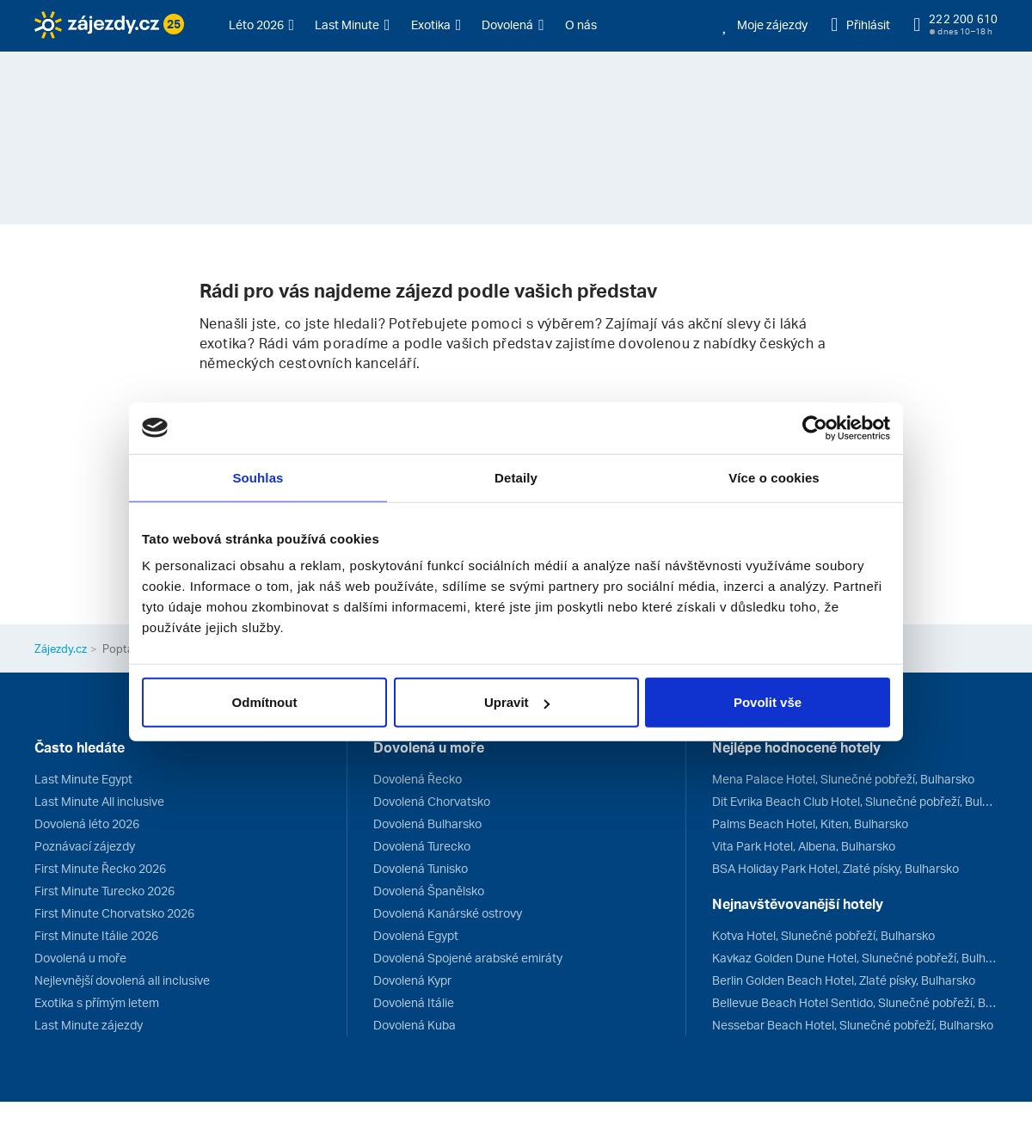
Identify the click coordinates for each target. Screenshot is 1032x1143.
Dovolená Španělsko (428, 890)
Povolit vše (768, 702)
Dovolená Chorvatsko (431, 801)
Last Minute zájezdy (88, 1024)
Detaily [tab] (516, 477)
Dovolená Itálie (413, 1002)
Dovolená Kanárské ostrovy (447, 913)
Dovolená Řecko (417, 778)
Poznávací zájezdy (84, 846)
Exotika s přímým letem (96, 1002)
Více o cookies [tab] (774, 477)
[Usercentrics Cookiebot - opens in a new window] (815, 427)
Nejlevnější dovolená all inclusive (122, 980)
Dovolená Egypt (415, 935)
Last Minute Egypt (83, 778)
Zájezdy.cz (60, 648)
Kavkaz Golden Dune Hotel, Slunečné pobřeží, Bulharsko (855, 957)
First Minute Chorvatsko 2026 (114, 913)
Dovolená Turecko (421, 846)
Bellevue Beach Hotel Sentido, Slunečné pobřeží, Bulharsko (855, 1002)
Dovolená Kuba (414, 1024)
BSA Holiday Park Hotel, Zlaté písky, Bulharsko (835, 868)
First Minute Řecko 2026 (100, 868)
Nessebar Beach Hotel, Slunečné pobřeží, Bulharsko (852, 1024)
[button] (261, 25)
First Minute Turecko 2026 (104, 890)
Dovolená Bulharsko (427, 823)
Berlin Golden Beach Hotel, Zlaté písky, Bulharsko (843, 980)
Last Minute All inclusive (99, 801)
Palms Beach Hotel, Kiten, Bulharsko (810, 823)
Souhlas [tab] (257, 477)
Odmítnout (265, 702)
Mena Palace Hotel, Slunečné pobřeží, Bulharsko (843, 778)
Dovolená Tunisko (420, 868)
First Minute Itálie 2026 (96, 935)
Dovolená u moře (80, 957)
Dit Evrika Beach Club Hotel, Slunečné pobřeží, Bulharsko (855, 801)
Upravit (517, 702)
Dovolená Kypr (412, 980)
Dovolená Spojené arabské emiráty (467, 957)
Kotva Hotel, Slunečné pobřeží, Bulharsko (823, 935)
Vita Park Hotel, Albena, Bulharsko (803, 846)
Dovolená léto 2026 (86, 823)
